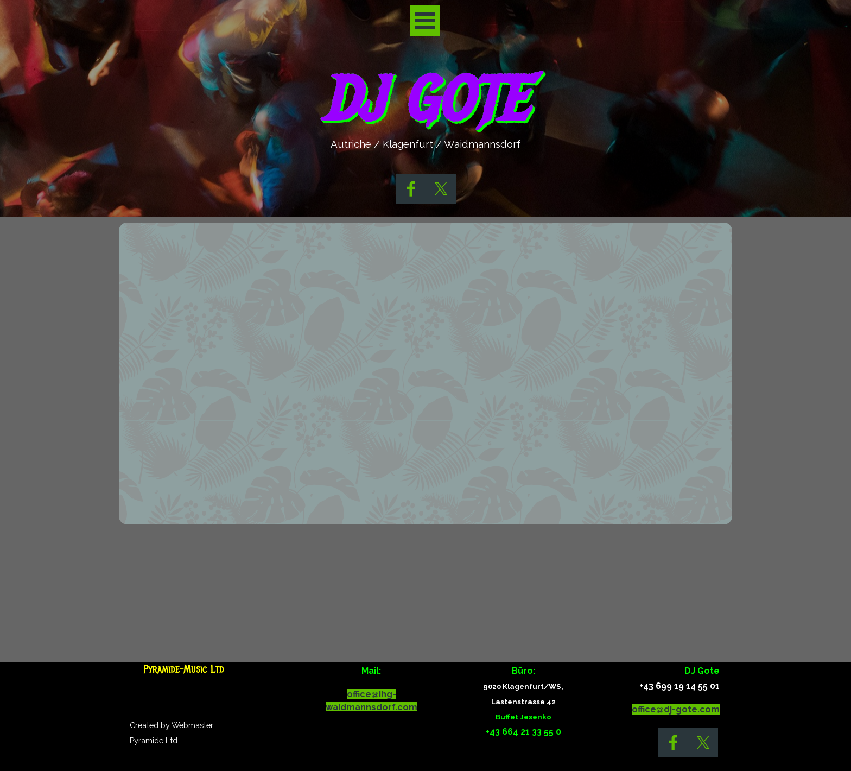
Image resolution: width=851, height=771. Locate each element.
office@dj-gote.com (676, 709)
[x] (441, 189)
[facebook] (411, 189)
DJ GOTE (424, 100)
